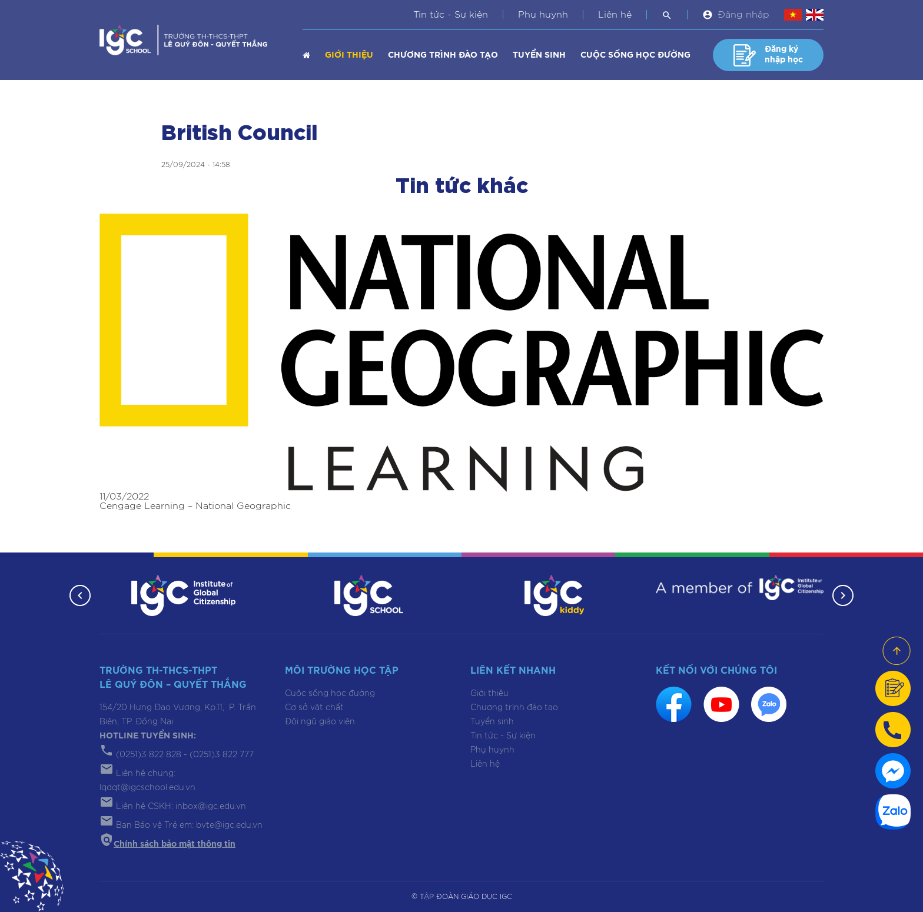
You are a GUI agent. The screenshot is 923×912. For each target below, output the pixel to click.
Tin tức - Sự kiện (450, 14)
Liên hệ (615, 14)
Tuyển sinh (539, 55)
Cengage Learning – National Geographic (195, 506)
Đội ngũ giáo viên (320, 722)
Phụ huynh (543, 14)
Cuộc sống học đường (635, 55)
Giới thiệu (349, 55)
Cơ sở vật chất (314, 708)
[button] (80, 595)
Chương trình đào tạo (443, 55)
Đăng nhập (743, 14)
